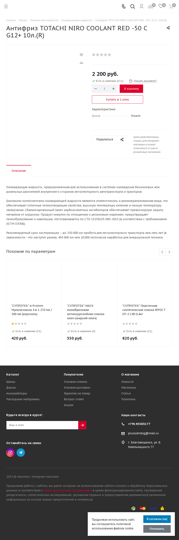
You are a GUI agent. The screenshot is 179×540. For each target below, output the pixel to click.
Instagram (10, 452)
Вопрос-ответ (74, 399)
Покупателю (73, 374)
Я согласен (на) (157, 519)
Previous (162, 252)
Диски (11, 387)
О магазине (130, 374)
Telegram (21, 452)
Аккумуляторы (16, 393)
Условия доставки (77, 387)
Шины (10, 382)
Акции (68, 405)
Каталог (12, 374)
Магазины (128, 387)
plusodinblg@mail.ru (143, 433)
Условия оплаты (75, 382)
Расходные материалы (22, 399)
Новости (127, 382)
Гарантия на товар (77, 393)
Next (169, 252)
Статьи (126, 393)
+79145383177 (139, 424)
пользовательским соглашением (68, 490)
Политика (128, 399)
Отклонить (157, 528)
